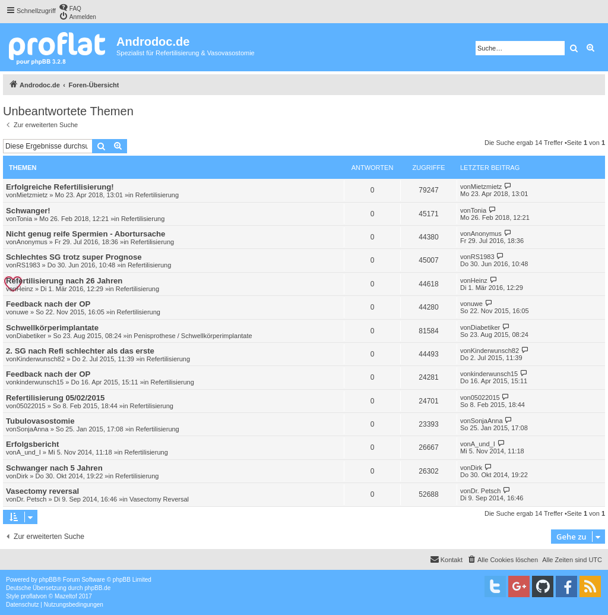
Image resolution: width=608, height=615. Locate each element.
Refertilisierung (157, 194)
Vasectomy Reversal (159, 499)
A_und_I (29, 452)
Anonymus (32, 241)
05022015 (31, 405)
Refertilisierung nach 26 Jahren (64, 280)
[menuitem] (70, 7)
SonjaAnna (33, 429)
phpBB (48, 579)
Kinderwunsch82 (41, 358)
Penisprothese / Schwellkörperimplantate (193, 335)
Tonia (24, 218)
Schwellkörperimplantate (52, 327)
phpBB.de (97, 588)
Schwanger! (28, 210)
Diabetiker (31, 335)
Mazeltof (66, 596)
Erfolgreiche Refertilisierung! (60, 186)
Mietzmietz (32, 194)
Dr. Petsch (32, 499)
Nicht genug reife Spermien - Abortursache (85, 233)
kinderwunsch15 (40, 382)
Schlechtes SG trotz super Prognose (74, 257)
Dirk (22, 476)
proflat (29, 596)
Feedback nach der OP (48, 303)
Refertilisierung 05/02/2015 (55, 397)
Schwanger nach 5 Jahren (54, 467)
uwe (22, 312)
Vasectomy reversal (42, 491)
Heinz (25, 288)
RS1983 (28, 265)
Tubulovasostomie (40, 421)
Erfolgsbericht (32, 444)
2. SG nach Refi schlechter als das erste (80, 350)
